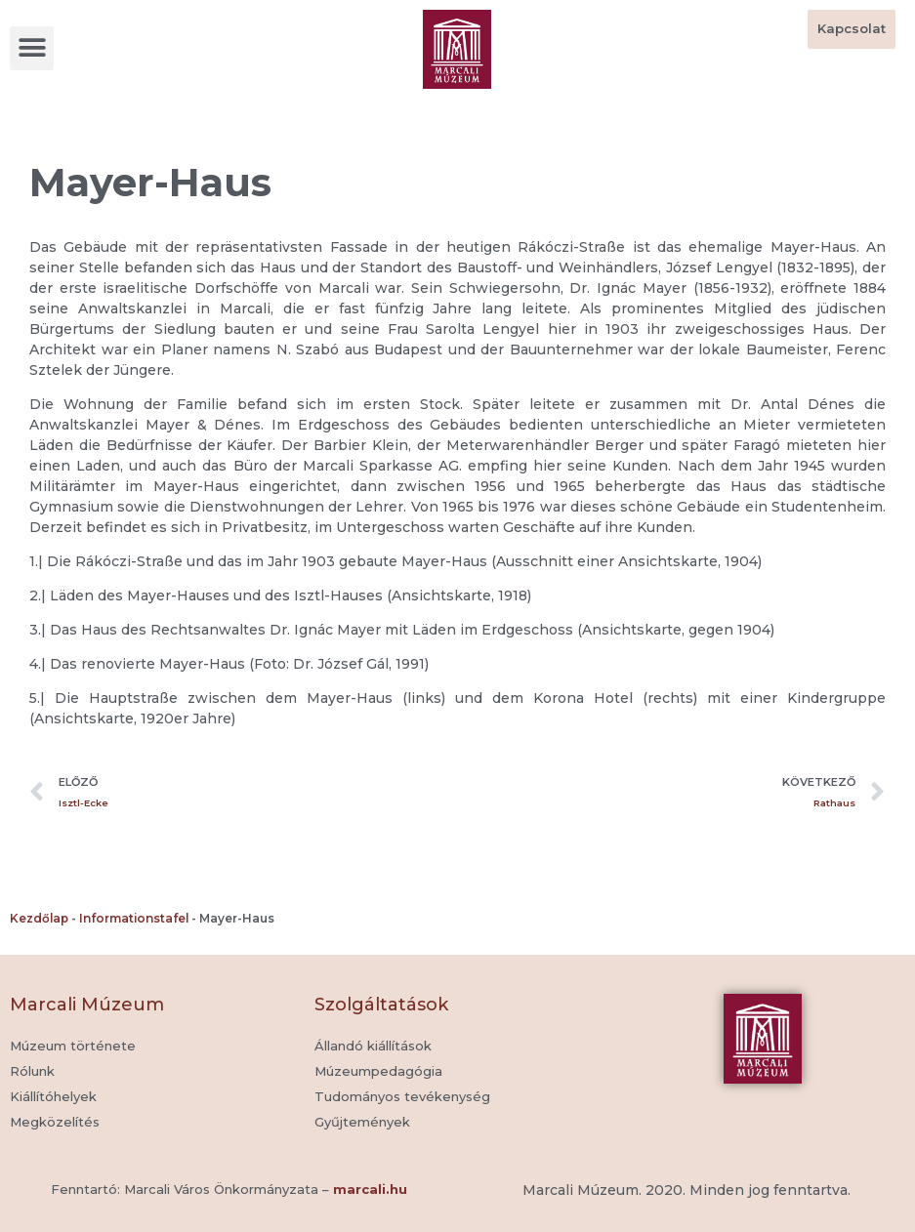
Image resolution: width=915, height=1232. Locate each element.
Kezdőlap (39, 918)
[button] (32, 48)
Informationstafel (133, 918)
